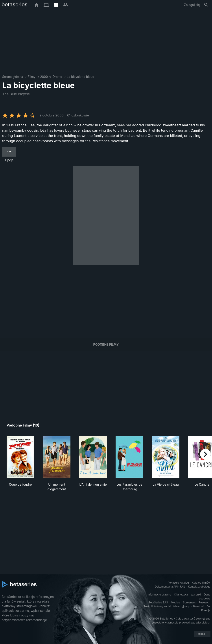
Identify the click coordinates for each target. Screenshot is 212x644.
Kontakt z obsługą (199, 586)
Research (204, 602)
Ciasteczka (181, 594)
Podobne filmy (106, 344)
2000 (44, 77)
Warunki (196, 594)
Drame (57, 77)
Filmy (31, 77)
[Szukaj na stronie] (206, 5)
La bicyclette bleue (80, 77)
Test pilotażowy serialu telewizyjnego (167, 606)
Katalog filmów (201, 582)
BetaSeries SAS (158, 602)
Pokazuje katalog (178, 582)
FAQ (182, 586)
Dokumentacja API (166, 586)
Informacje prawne (159, 594)
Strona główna (12, 77)
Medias (175, 602)
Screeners (189, 602)
